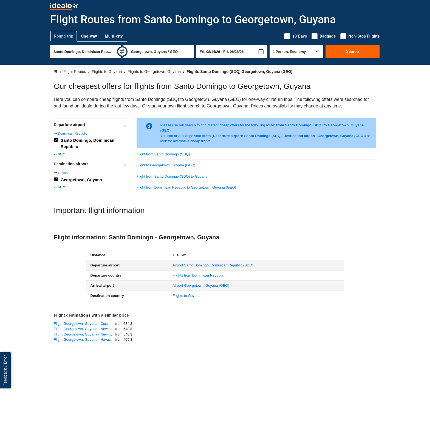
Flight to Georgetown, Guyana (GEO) (166, 165)
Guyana (63, 173)
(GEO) (200, 285)
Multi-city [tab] (114, 36)
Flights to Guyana (186, 296)
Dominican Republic (72, 133)
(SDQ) (212, 265)
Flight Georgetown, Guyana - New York (84, 329)
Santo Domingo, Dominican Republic (87, 143)
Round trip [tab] (63, 36)
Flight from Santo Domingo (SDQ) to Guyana (172, 176)
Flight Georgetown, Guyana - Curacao (84, 324)
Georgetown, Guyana (81, 179)
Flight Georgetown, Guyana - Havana (83, 339)
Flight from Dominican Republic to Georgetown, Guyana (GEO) (186, 187)
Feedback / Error (5, 370)
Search (352, 51)
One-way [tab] (89, 36)
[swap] (122, 51)
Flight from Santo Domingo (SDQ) (163, 154)
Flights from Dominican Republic (198, 275)
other (60, 153)
